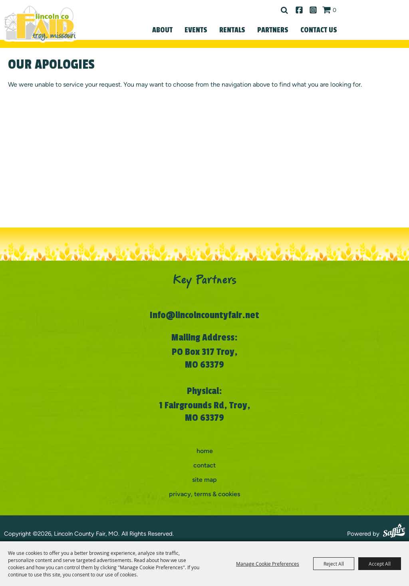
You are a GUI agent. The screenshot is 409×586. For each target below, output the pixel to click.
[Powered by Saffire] (394, 531)
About (162, 30)
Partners (272, 30)
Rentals (232, 30)
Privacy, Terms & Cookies (204, 494)
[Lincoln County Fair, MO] (40, 23)
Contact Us (318, 30)
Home (205, 451)
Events (196, 30)
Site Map (204, 479)
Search (284, 10)
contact (204, 465)
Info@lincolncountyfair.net (204, 315)
